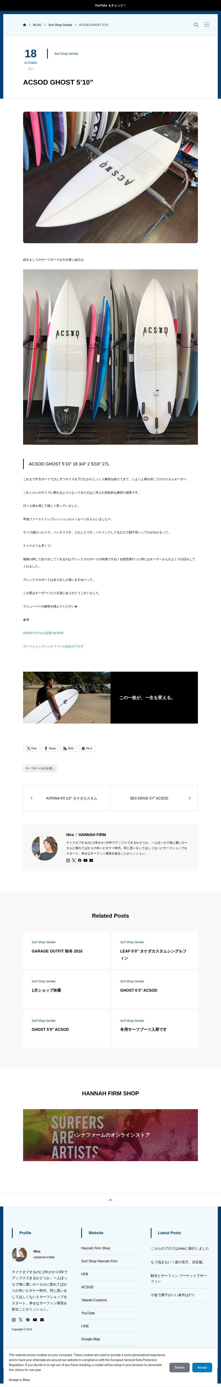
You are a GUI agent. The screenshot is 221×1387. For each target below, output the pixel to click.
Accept (14, 1380)
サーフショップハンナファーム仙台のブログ (53, 646)
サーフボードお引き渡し (40, 768)
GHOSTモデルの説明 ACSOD (43, 633)
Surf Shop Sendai (66, 53)
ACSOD (87, 1287)
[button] (206, 25)
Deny (26, 1380)
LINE (85, 1326)
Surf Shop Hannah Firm (99, 1261)
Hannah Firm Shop (95, 1248)
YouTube (88, 1313)
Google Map (90, 1339)
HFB (84, 1274)
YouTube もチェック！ (110, 5)
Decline (180, 1367)
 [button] (110, 1200)
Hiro (86, 835)
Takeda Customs (94, 1300)
